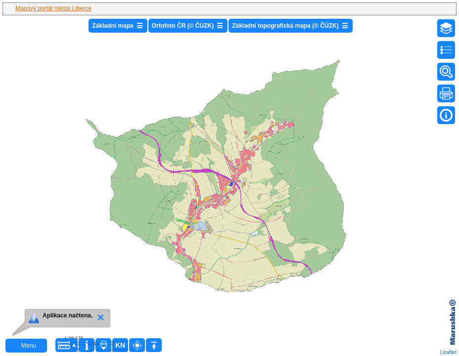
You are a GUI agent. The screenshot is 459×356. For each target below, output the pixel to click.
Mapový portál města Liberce (53, 8)
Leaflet (448, 352)
